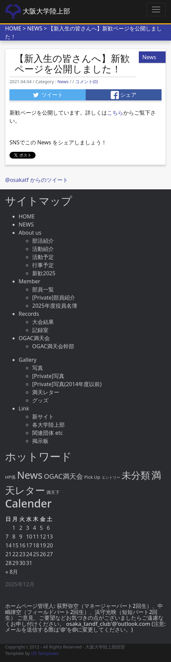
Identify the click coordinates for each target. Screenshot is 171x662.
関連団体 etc (47, 432)
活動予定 (43, 257)
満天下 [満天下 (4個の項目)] (53, 492)
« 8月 (11, 571)
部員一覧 (43, 289)
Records (29, 313)
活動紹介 (43, 249)
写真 (37, 368)
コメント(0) (86, 81)
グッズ (40, 400)
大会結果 (43, 322)
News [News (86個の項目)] (29, 475)
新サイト (43, 416)
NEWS (34, 28)
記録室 (40, 330)
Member (29, 281)
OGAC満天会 (34, 338)
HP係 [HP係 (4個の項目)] (10, 477)
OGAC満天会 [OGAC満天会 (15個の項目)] (63, 476)
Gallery (28, 359)
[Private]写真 (48, 376)
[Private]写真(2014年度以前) (67, 384)
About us (30, 232)
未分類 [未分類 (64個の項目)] (136, 475)
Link (24, 408)
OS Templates (45, 653)
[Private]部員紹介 (53, 297)
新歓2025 (44, 273)
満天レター (45, 392)
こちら (115, 112)
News (62, 81)
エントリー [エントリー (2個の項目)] (111, 477)
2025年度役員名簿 (54, 305)
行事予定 (43, 265)
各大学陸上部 (48, 424)
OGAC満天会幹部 (53, 346)
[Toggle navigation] (156, 9)
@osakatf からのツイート (36, 180)
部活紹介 (43, 240)
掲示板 (40, 441)
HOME (13, 28)
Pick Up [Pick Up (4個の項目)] (92, 477)
